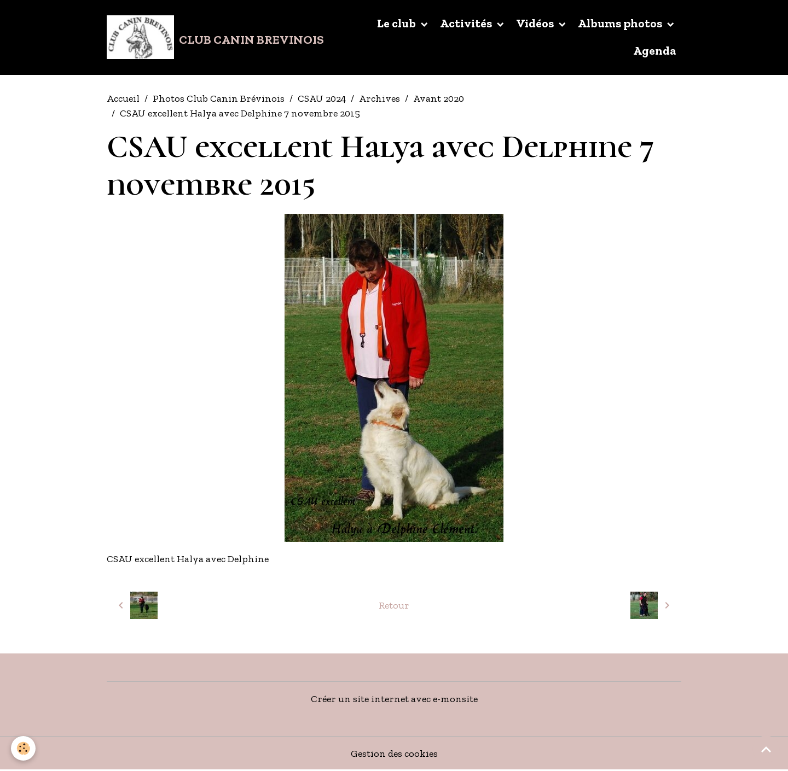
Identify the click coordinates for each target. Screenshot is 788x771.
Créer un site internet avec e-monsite (394, 699)
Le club (397, 23)
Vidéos (536, 23)
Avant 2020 (438, 98)
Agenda (654, 51)
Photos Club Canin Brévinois (219, 98)
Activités (467, 23)
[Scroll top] (766, 749)
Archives (379, 98)
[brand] (212, 37)
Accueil (123, 98)
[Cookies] (23, 748)
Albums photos (621, 23)
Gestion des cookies (394, 753)
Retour (394, 605)
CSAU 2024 (322, 98)
